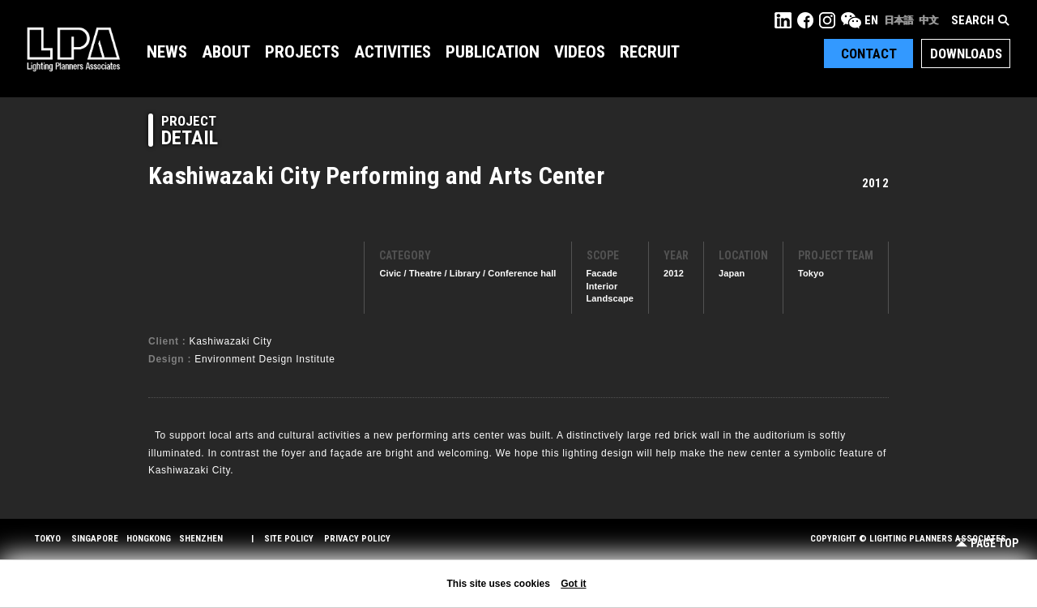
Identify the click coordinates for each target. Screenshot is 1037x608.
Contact (869, 53)
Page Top (987, 543)
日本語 (898, 20)
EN (871, 20)
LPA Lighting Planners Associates (73, 48)
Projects (302, 52)
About (226, 52)
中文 (928, 20)
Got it (573, 583)
